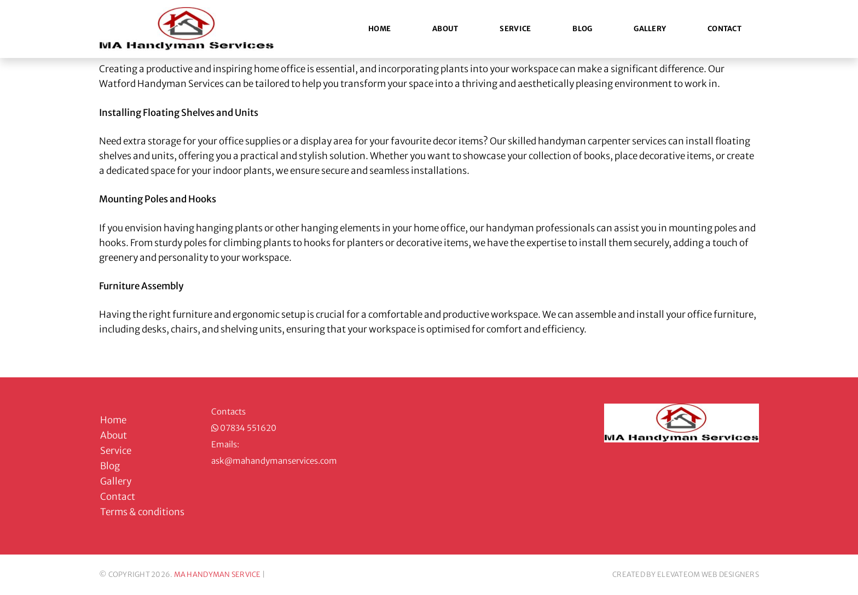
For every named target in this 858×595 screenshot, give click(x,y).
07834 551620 (248, 428)
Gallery (650, 28)
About (445, 28)
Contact (724, 28)
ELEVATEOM (678, 574)
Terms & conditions (142, 512)
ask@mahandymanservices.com (274, 461)
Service (515, 28)
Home (379, 28)
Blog (582, 28)
